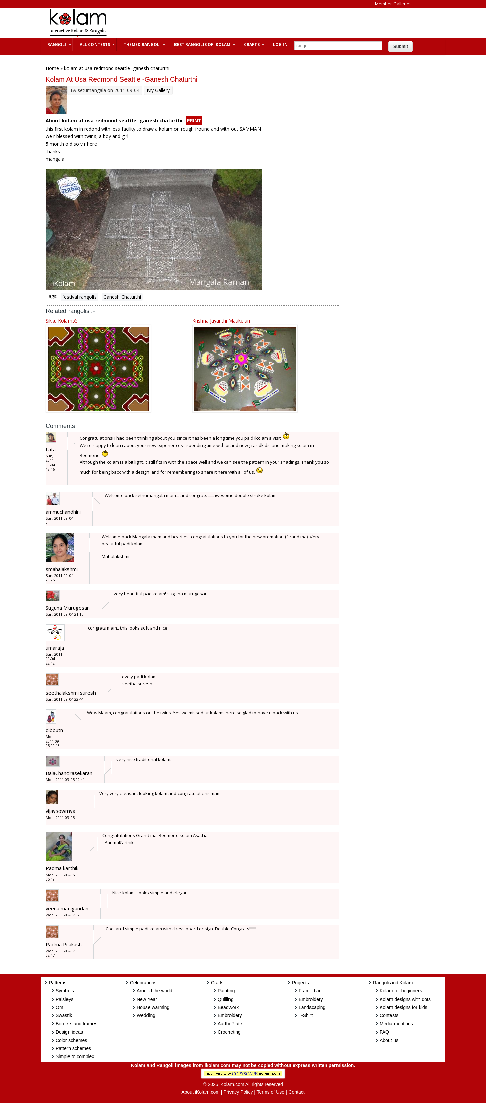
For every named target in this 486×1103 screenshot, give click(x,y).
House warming (153, 1007)
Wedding (146, 1015)
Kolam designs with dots (405, 999)
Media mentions (396, 1024)
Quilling (226, 999)
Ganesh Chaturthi (122, 297)
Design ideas (69, 1032)
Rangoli (55, 45)
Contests (389, 1015)
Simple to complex (75, 1056)
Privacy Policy (238, 1092)
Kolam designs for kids (403, 1007)
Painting (226, 990)
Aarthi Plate (230, 1024)
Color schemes (71, 1040)
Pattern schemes (73, 1048)
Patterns (57, 982)
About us (389, 1040)
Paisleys (64, 999)
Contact (296, 1092)
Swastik (64, 1015)
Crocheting (229, 1032)
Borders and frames (76, 1024)
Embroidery (230, 1015)
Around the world (154, 990)
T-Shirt (306, 1015)
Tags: (51, 296)
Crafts (251, 45)
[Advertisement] (237, 23)
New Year (147, 999)
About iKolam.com (200, 1092)
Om (59, 1007)
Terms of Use (271, 1092)
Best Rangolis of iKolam (201, 45)
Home (52, 68)
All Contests (94, 45)
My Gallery (158, 90)
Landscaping (312, 1007)
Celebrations (143, 982)
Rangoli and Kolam (393, 982)
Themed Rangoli (141, 45)
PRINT (194, 120)
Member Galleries (393, 4)
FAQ (384, 1032)
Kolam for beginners (401, 990)
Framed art (310, 990)
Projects (300, 982)
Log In (280, 45)
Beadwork (228, 1007)
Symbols (65, 990)
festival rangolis (79, 297)
